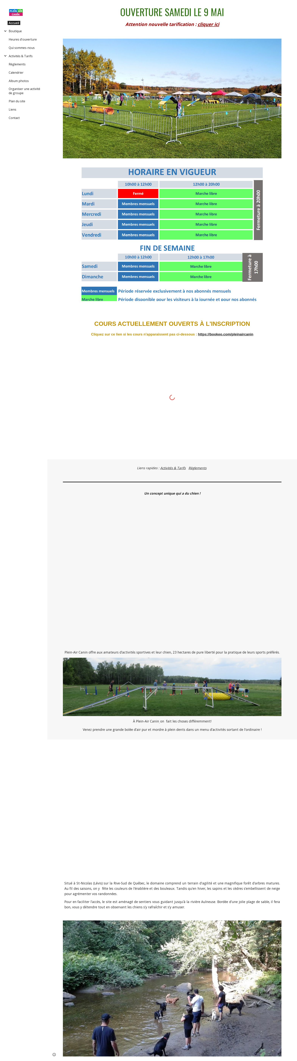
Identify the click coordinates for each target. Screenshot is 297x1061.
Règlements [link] (17, 64)
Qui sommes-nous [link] (22, 48)
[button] (292, 5)
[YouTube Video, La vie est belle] (172, 573)
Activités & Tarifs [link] (21, 56)
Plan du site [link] (17, 101)
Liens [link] (12, 109)
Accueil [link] (14, 23)
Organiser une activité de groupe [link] (24, 91)
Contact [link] (14, 118)
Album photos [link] (19, 81)
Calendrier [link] (16, 72)
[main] (172, 17)
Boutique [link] (15, 31)
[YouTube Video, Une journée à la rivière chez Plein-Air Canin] (172, 807)
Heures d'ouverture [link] (23, 39)
